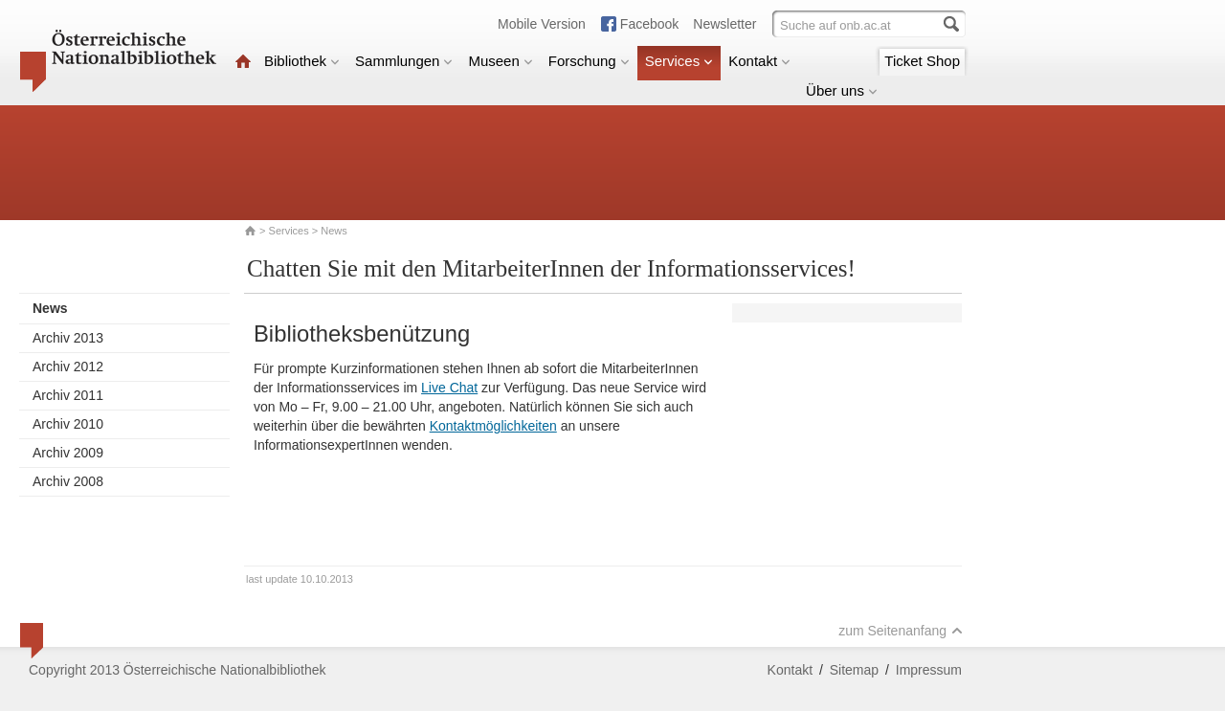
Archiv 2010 (68, 424)
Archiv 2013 (68, 337)
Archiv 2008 (68, 481)
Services (679, 61)
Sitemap (854, 670)
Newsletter (724, 24)
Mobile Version (542, 24)
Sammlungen (404, 61)
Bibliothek (302, 61)
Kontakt (759, 61)
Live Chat (449, 387)
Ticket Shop (922, 61)
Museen (500, 61)
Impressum (929, 670)
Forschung (589, 61)
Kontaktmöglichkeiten (493, 425)
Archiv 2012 (68, 366)
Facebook (649, 24)
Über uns (842, 90)
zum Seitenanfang (900, 630)
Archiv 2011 (68, 395)
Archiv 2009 (68, 452)
